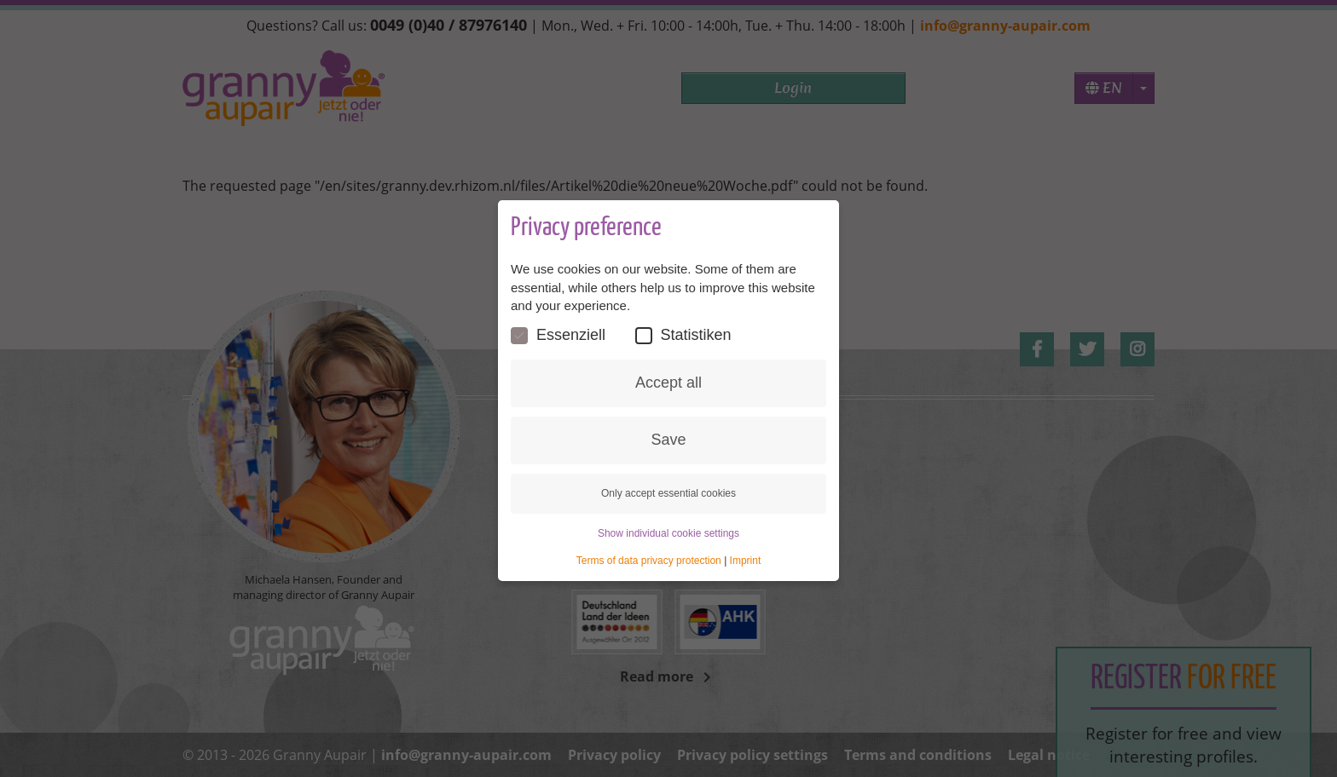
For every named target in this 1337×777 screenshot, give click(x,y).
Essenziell (558, 335)
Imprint (745, 561)
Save (668, 439)
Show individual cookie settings (668, 533)
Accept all (668, 382)
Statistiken (683, 335)
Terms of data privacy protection (648, 561)
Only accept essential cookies (668, 493)
